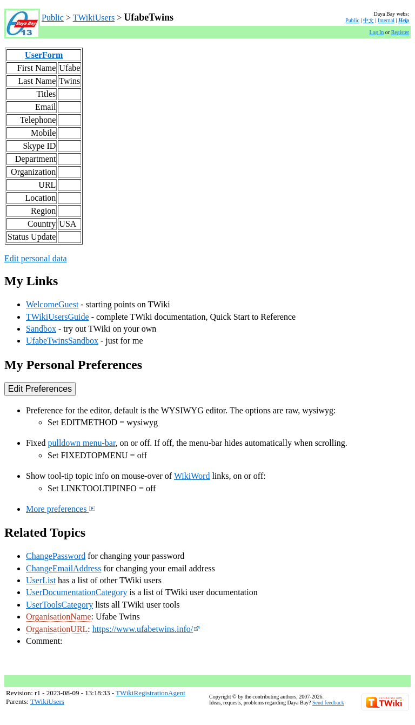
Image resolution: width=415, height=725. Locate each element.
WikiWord (192, 475)
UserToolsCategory (59, 604)
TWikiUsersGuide (57, 316)
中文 (368, 20)
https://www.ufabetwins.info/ (146, 629)
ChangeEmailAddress (64, 568)
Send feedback (328, 703)
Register (400, 32)
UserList (41, 580)
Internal (386, 20)
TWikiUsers (94, 17)
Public (53, 17)
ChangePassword (55, 556)
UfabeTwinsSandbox (62, 340)
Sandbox (41, 328)
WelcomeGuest (52, 304)
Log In (376, 32)
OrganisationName (58, 616)
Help (403, 20)
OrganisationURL (57, 629)
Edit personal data (35, 258)
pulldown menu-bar (81, 442)
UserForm (44, 55)
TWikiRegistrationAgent (150, 693)
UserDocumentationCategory (77, 592)
